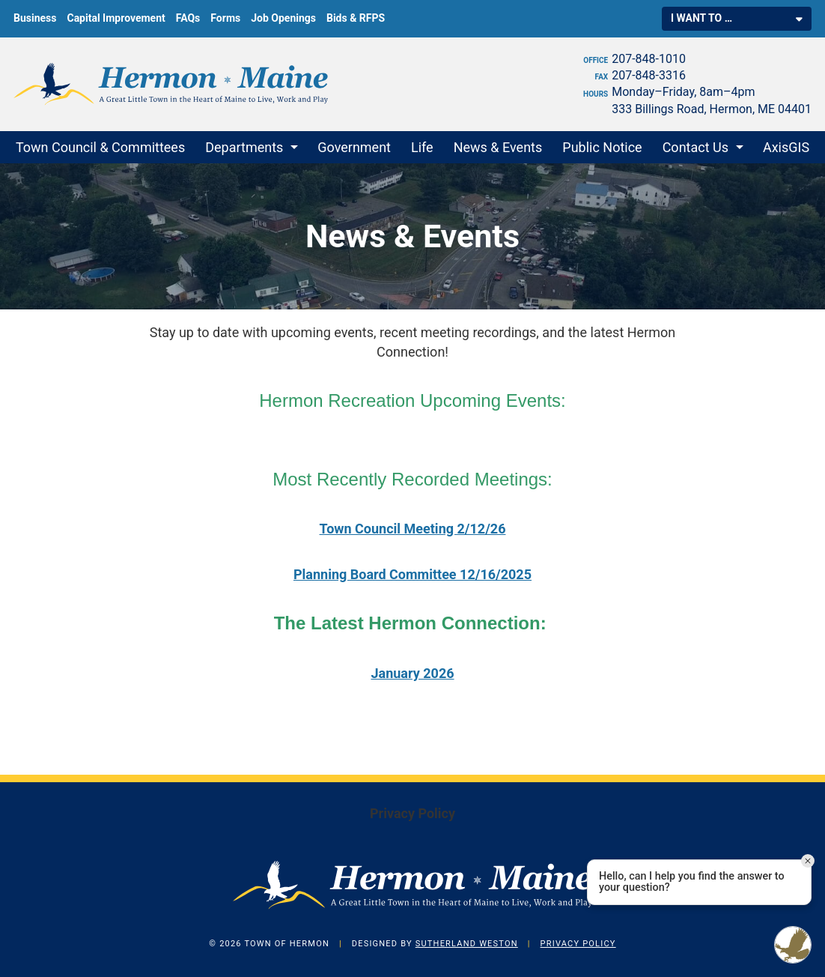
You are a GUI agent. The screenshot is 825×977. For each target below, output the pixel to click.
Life (422, 147)
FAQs (188, 18)
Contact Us (695, 147)
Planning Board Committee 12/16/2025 (412, 574)
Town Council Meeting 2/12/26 (413, 528)
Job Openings (283, 18)
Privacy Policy (412, 813)
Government (354, 147)
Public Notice (602, 147)
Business (34, 18)
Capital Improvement (116, 18)
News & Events (498, 147)
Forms (225, 18)
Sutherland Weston (466, 944)
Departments (244, 147)
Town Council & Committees (100, 147)
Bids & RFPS (355, 18)
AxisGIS (786, 147)
